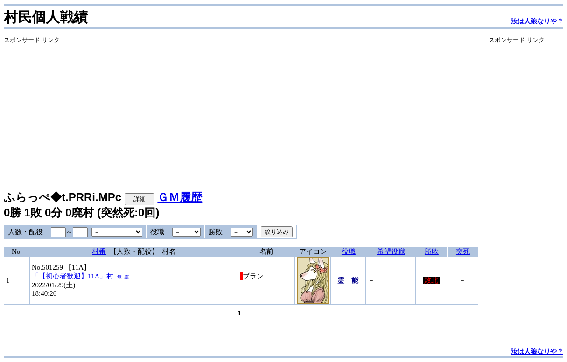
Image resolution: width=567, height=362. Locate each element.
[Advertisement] (241, 109)
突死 (463, 251)
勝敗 (432, 251)
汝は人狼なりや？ (537, 21)
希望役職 (391, 251)
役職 (349, 251)
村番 (99, 251)
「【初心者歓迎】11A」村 (72, 276)
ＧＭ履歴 (179, 197)
